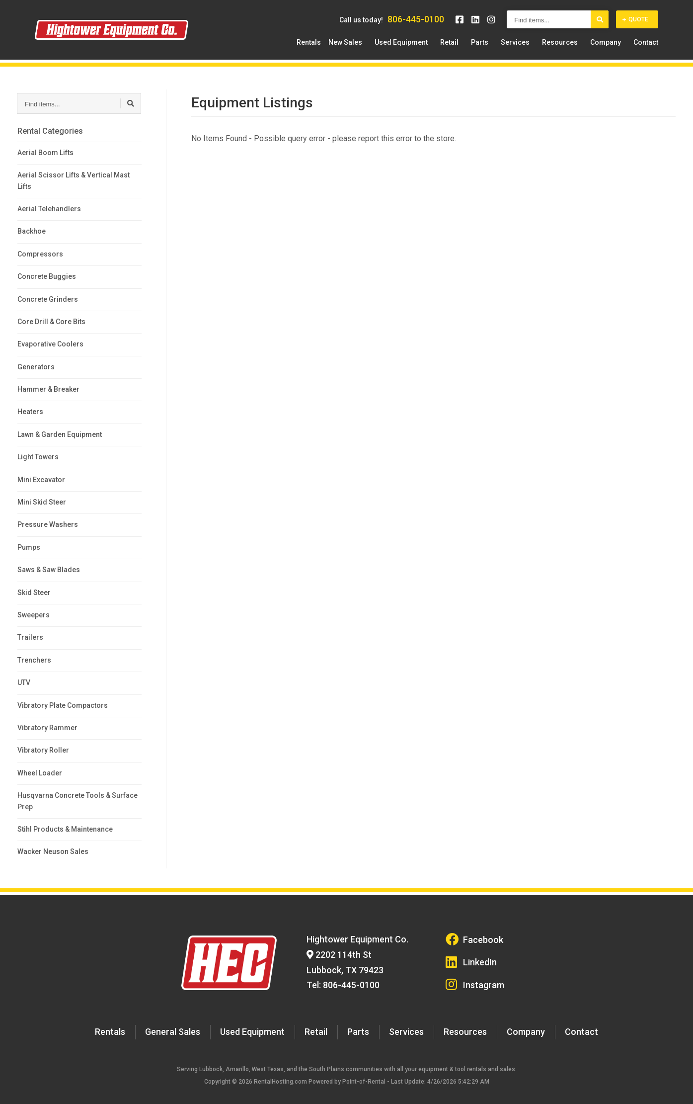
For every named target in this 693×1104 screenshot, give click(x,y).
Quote (635, 24)
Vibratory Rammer (47, 728)
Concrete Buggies (46, 276)
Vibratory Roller (43, 750)
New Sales (380, 47)
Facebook (474, 938)
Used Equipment (431, 47)
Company (610, 47)
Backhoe (31, 231)
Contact (645, 47)
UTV (23, 682)
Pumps (28, 547)
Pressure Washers (47, 524)
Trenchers (34, 660)
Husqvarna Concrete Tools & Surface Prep (77, 800)
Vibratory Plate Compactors (62, 705)
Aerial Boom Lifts (45, 153)
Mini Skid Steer (41, 502)
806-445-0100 (415, 24)
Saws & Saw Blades (48, 570)
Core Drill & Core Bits (51, 322)
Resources (570, 47)
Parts (499, 47)
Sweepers (33, 615)
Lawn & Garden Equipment (59, 434)
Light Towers (38, 457)
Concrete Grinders (47, 299)
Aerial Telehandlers (49, 209)
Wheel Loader (39, 773)
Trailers (30, 637)
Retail (474, 47)
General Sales (183, 1021)
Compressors (40, 254)
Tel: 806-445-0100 (339, 977)
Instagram (475, 976)
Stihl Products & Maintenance (65, 829)
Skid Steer (34, 592)
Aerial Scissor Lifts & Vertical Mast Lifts (73, 180)
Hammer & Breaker (48, 389)
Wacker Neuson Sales (52, 851)
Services (530, 47)
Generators (36, 367)
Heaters (30, 412)
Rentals (343, 47)
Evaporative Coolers (50, 344)
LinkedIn (472, 957)
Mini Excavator (41, 480)
